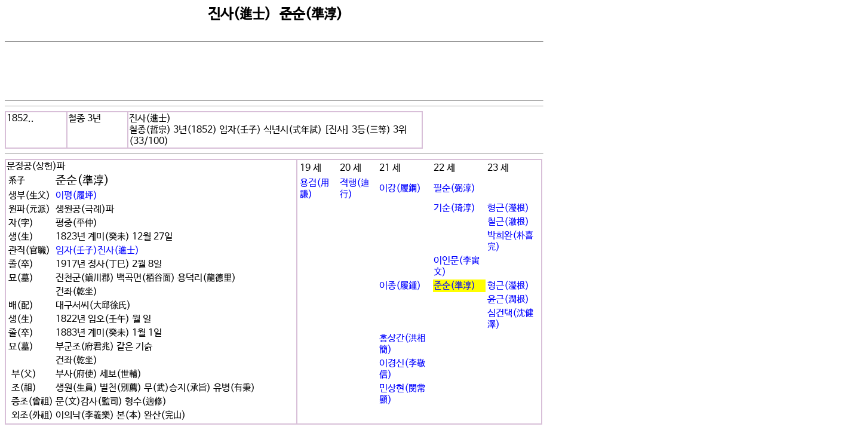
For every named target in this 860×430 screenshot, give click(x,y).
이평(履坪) (76, 195)
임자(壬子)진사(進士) (97, 250)
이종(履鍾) (400, 285)
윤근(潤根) (508, 299)
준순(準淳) (454, 285)
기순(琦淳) (454, 208)
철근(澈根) (508, 222)
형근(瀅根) (508, 208)
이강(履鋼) (400, 188)
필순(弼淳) (454, 188)
